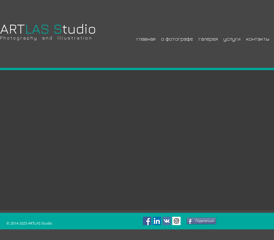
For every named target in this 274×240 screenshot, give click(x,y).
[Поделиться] (201, 221)
